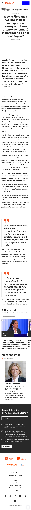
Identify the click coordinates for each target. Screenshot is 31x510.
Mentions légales (15, 472)
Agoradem (15, 482)
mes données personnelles (16, 441)
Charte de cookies (15, 485)
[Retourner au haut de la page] (27, 507)
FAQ (15, 480)
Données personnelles (15, 475)
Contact (15, 490)
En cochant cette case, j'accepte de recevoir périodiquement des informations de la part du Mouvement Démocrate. (14, 426)
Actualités (4, 8)
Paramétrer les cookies (15, 487)
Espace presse (16, 477)
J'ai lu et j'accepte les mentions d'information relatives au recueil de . (16, 440)
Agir (26, 3)
